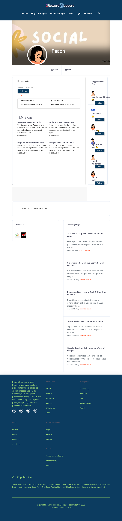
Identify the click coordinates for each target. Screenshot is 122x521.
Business (83, 394)
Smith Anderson (96, 162)
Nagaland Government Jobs (30, 142)
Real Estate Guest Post (71, 484)
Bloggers (42, 13)
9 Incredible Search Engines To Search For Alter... (85, 264)
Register (88, 13)
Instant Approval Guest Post (29, 487)
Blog (33, 13)
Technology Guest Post (37, 484)
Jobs (70, 13)
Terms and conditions (54, 456)
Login (78, 13)
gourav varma (84, 250)
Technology (84, 389)
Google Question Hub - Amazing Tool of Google (86, 349)
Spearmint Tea (96, 146)
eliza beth (94, 178)
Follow (23, 91)
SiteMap (49, 439)
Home (25, 13)
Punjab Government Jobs (61, 142)
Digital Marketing (86, 403)
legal (48, 466)
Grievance (50, 399)
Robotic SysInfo (64, 508)
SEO (81, 399)
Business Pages (57, 13)
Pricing (15, 430)
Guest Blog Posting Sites (70, 487)
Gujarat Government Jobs (61, 122)
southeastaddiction (96, 98)
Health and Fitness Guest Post (93, 487)
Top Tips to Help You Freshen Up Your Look (85, 235)
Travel (82, 408)
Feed (68, 70)
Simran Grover (85, 280)
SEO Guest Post (54, 484)
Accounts (49, 403)
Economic (96, 115)
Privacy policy (51, 461)
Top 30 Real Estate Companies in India (85, 321)
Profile (54, 70)
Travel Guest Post (19, 484)
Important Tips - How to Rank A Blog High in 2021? (86, 293)
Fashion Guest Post (90, 484)
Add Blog (16, 444)
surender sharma (86, 309)
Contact (49, 394)
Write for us (50, 408)
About (48, 389)
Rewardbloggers (52, 505)
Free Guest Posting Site (51, 487)
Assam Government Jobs (29, 122)
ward (95, 130)
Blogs (14, 434)
